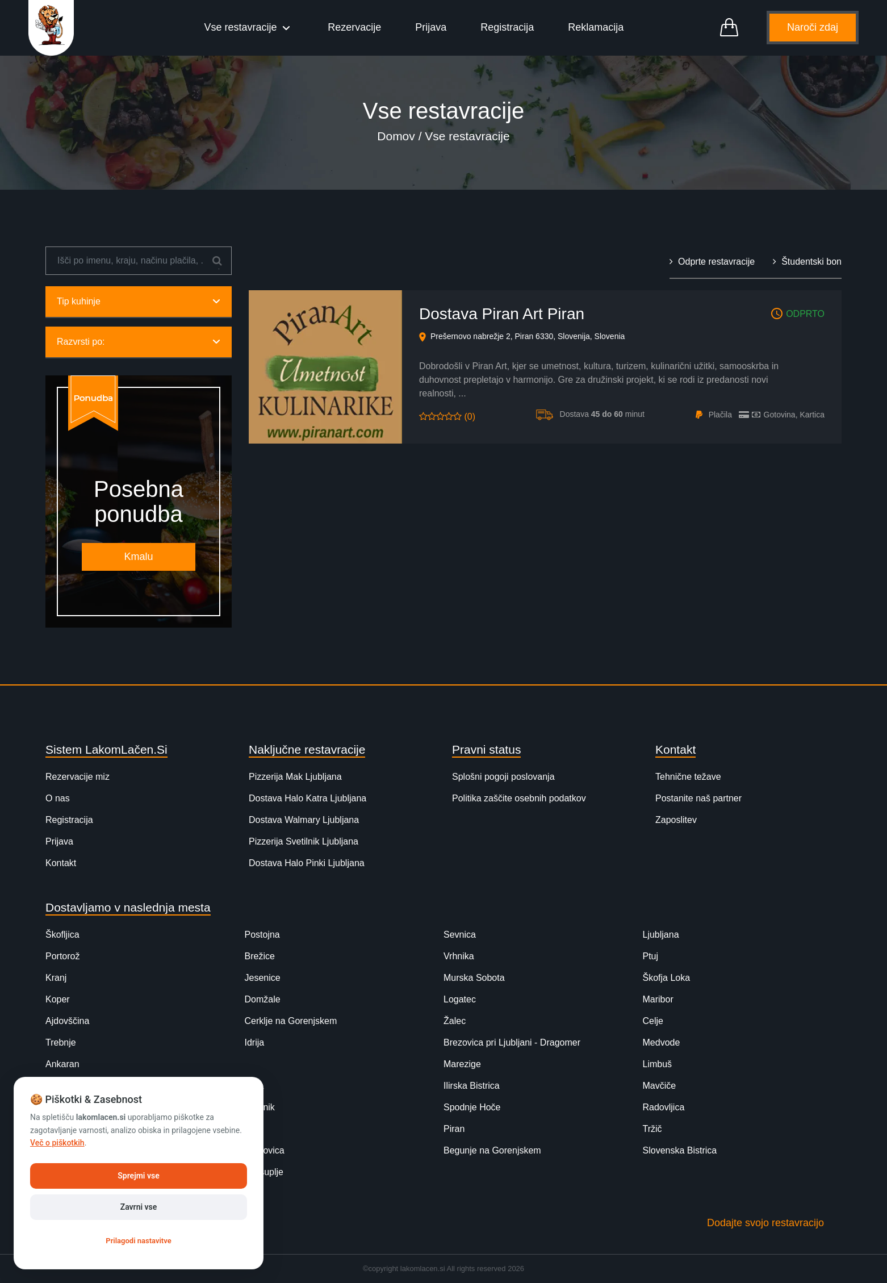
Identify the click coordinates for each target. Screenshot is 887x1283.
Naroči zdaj (812, 27)
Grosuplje (264, 1172)
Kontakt (60, 863)
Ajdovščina (67, 1021)
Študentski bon (807, 261)
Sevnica (459, 934)
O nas (57, 798)
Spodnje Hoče (472, 1107)
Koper (57, 999)
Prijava (430, 27)
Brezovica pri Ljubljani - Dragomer (511, 1042)
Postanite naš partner (698, 798)
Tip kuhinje (138, 301)
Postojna (262, 934)
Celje (653, 1021)
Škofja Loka (667, 978)
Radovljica (664, 1107)
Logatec (459, 999)
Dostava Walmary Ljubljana (304, 820)
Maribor (658, 999)
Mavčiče (659, 1085)
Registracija (507, 27)
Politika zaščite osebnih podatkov (519, 798)
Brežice (260, 956)
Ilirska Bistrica (471, 1085)
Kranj (55, 978)
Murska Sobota (474, 978)
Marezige (462, 1064)
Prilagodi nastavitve (138, 1240)
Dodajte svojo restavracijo (765, 1222)
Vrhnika (458, 956)
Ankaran (62, 1064)
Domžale (263, 999)
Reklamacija (596, 27)
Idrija (255, 1042)
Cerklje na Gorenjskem (291, 1021)
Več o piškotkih (57, 1142)
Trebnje (60, 1042)
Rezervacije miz (77, 776)
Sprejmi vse (138, 1175)
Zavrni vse (138, 1206)
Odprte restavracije (712, 261)
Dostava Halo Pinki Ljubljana (307, 863)
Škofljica (62, 934)
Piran (454, 1129)
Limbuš (657, 1064)
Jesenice (263, 978)
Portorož (62, 956)
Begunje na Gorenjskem (492, 1150)
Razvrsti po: (138, 341)
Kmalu (138, 556)
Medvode (661, 1042)
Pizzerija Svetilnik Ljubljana (303, 841)
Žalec (454, 1021)
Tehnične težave (688, 776)
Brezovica (264, 1150)
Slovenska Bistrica (680, 1150)
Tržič (652, 1129)
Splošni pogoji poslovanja (503, 776)
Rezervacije (354, 27)
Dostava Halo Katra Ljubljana (307, 798)
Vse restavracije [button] (242, 27)
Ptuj (651, 956)
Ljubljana (661, 934)
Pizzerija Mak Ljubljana (295, 776)
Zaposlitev (676, 820)
